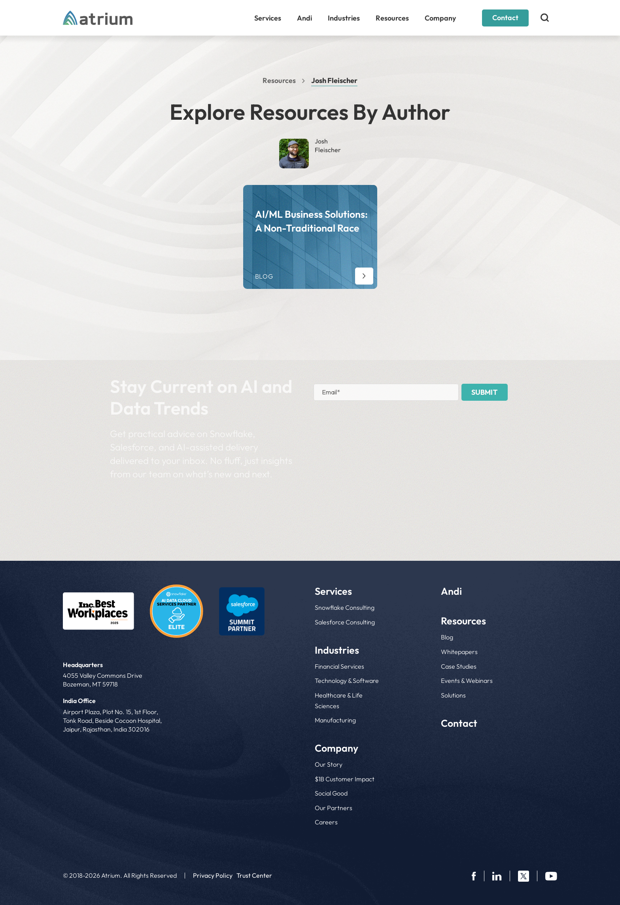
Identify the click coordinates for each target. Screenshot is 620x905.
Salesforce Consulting (345, 622)
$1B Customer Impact (344, 779)
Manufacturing (335, 720)
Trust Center (254, 875)
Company (440, 18)
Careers (326, 822)
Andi (304, 18)
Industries (344, 18)
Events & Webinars (467, 680)
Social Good (331, 793)
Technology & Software (347, 680)
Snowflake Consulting (344, 607)
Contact (505, 17)
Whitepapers (459, 652)
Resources (392, 18)
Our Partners (333, 808)
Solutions (453, 695)
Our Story (328, 764)
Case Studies (458, 666)
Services (267, 18)
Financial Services (339, 666)
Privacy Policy (212, 875)
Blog (447, 637)
